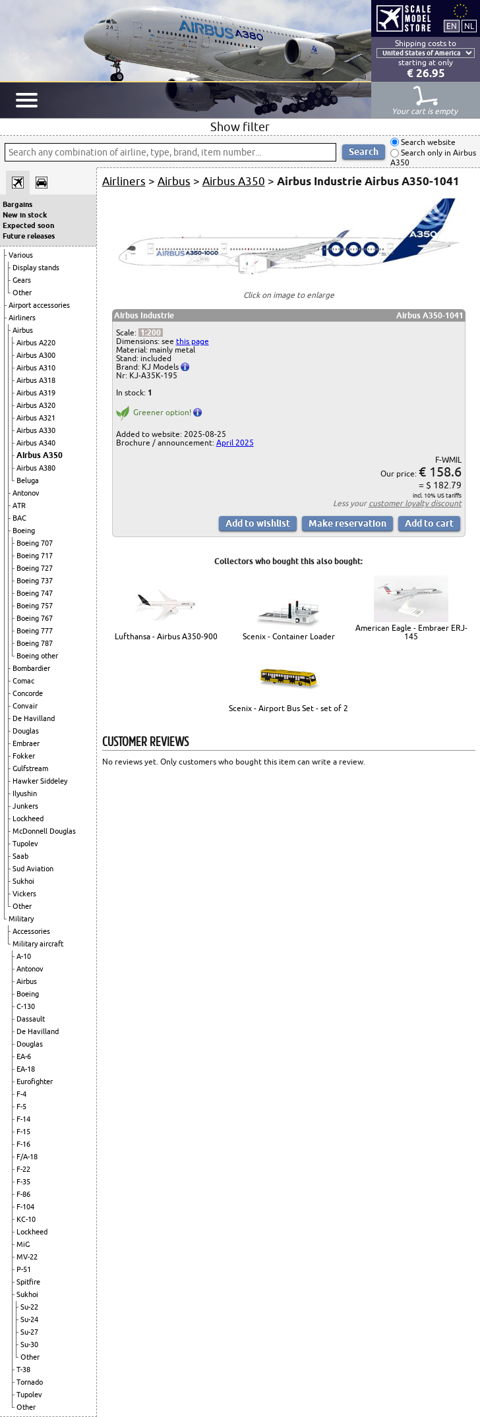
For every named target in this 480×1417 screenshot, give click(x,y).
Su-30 (29, 1344)
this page (192, 341)
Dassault (30, 1019)
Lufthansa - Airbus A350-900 (166, 636)
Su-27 (29, 1332)
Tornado (29, 1382)
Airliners (22, 318)
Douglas (26, 731)
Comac (23, 681)
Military (21, 919)
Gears (22, 280)
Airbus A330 (35, 430)
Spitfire (28, 1282)
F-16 (23, 1144)
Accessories (31, 931)
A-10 (23, 956)
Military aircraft (38, 944)
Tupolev (25, 844)
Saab (20, 856)
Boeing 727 (34, 568)
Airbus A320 (35, 405)
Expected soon (28, 225)
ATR (19, 505)
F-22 (23, 1169)
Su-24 (29, 1319)
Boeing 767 (34, 618)
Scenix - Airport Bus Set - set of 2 (288, 708)
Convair (25, 706)
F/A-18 (27, 1157)
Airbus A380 (35, 468)
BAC (19, 518)
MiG (23, 1244)
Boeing (24, 531)
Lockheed (28, 819)
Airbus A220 (35, 343)
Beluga (27, 480)
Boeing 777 (34, 631)
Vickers (24, 894)
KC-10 (26, 1219)
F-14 (23, 1119)
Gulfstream (30, 768)
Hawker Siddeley (40, 781)
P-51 (23, 1269)
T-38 (23, 1370)
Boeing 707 (34, 543)
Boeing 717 (34, 556)
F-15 (23, 1132)
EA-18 (25, 1069)
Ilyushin (25, 793)
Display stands (36, 268)
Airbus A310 (35, 368)
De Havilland (34, 718)
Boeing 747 (34, 593)
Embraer (26, 743)
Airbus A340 (35, 443)
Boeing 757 (34, 606)
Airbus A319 (35, 393)
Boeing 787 (34, 643)
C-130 (25, 1006)
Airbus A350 (39, 455)
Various (21, 255)
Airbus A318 (35, 380)
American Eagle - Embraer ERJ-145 (411, 632)
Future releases (29, 236)
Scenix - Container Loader (289, 636)
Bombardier (31, 668)
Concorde (28, 693)
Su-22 (29, 1307)
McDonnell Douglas (44, 831)
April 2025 (235, 442)
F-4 (21, 1094)
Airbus (23, 330)
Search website (427, 142)
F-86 (23, 1194)
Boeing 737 (34, 581)
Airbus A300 (35, 355)
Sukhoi (23, 881)
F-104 (25, 1207)
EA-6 (23, 1056)
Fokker (24, 756)
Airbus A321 (35, 418)
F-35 (23, 1182)
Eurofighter (34, 1081)
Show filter (240, 126)
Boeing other (37, 656)
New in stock (25, 215)
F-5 (21, 1107)
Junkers (25, 806)
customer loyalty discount (415, 503)
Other (22, 293)
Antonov (26, 493)
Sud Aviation (33, 869)
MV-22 (27, 1257)
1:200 (150, 332)
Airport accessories (39, 305)
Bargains (17, 204)
